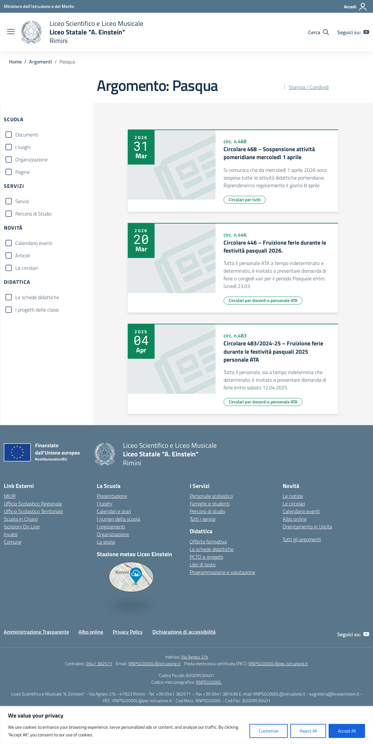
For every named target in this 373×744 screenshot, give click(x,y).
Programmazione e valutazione (222, 572)
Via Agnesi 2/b (194, 656)
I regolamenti (111, 526)
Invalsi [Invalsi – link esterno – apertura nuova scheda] (11, 534)
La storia (106, 542)
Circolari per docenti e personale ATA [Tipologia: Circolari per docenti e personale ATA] (263, 300)
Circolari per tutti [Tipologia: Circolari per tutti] (245, 199)
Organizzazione (31, 159)
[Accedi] (355, 6)
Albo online (295, 519)
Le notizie (293, 496)
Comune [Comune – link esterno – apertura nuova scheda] (12, 542)
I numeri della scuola (118, 519)
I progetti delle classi (37, 309)
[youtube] (366, 32)
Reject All (308, 730)
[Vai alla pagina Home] (15, 61)
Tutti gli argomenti (302, 539)
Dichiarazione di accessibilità (184, 632)
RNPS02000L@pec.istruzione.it (278, 663)
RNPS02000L (209, 682)
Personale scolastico (211, 496)
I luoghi (23, 147)
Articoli (22, 255)
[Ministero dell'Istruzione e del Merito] (39, 6)
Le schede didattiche (37, 297)
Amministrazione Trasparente (36, 632)
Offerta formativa (208, 541)
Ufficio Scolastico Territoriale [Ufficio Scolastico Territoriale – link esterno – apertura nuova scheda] (33, 511)
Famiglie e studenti (210, 503)
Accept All (347, 730)
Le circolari (26, 268)
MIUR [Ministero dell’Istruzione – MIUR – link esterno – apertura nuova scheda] (10, 496)
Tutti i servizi (203, 519)
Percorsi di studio (207, 511)
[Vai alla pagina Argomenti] (40, 61)
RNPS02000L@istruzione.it (154, 663)
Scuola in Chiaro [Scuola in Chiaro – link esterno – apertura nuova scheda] (21, 519)
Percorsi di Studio (33, 213)
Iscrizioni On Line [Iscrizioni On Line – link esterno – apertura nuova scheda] (22, 526)
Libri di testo (203, 564)
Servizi (22, 201)
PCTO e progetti (206, 557)
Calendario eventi (33, 243)
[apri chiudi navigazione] (11, 32)
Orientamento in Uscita (307, 526)
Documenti (26, 134)
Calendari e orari (114, 511)
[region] (186, 725)
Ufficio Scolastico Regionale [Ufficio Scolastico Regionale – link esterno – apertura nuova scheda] (33, 503)
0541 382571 (99, 663)
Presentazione (112, 496)
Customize (268, 730)
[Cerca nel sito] (318, 32)
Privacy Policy (128, 632)
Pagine (22, 172)
